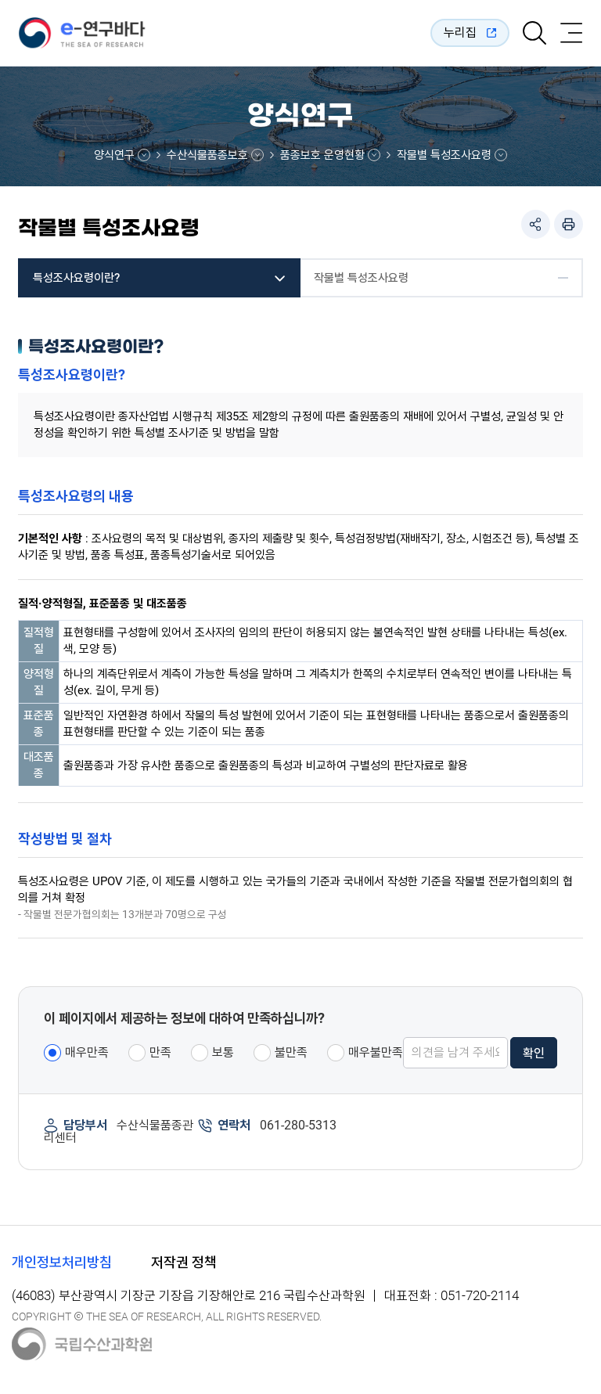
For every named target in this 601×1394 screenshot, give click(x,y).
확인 (534, 1053)
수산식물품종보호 (207, 155)
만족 (160, 1052)
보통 (223, 1052)
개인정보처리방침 (62, 1262)
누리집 (460, 32)
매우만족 (87, 1052)
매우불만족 (375, 1052)
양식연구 (114, 155)
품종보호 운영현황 (322, 155)
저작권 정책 (184, 1262)
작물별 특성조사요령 (444, 155)
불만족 (291, 1052)
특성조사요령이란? (76, 278)
